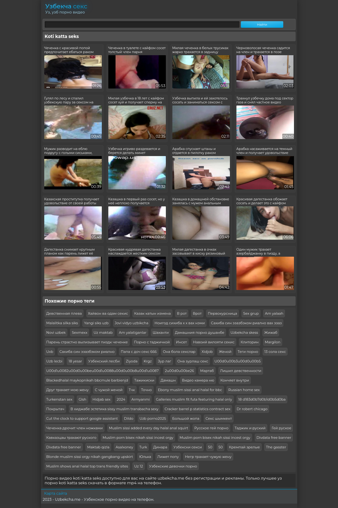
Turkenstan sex (59, 399)
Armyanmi (140, 399)
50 (210, 447)
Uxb (49, 351)
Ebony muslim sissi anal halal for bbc (190, 390)
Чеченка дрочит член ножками (74, 428)
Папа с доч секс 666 (139, 351)
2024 (121, 399)
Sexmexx (79, 332)
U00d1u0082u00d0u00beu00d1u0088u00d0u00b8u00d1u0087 (102, 370)
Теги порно (248, 351)
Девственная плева (64, 313)
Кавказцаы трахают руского (71, 437)
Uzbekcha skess (244, 332)
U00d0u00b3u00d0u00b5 (238, 361)
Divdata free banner (273, 437)
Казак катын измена (152, 313)
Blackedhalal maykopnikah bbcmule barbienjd (87, 380)
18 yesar (75, 361)
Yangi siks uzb (96, 323)
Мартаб (207, 370)
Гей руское (281, 428)
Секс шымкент (218, 418)
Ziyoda (131, 361)
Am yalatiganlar (132, 332)
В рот (182, 313)
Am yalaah (274, 313)
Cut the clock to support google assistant (82, 418)
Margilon (272, 342)
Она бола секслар (179, 351)
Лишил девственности (240, 370)
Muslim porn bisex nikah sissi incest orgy (137, 437)
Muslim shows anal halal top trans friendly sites (87, 466)
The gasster (276, 447)
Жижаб (270, 332)
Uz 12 (138, 466)
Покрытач (55, 409)
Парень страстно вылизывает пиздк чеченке (87, 342)
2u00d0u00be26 (179, 370)
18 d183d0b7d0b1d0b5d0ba (262, 399)
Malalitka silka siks (62, 323)
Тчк (132, 390)
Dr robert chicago (252, 409)
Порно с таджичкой (152, 342)
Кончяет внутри (234, 380)
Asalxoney (124, 447)
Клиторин (250, 342)
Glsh (82, 399)
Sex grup (251, 313)
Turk (143, 447)
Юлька (145, 456)
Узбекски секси (187, 447)
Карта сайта (55, 493)
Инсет (181, 342)
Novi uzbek (56, 332)
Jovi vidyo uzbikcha (131, 323)
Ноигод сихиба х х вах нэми (179, 323)
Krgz (148, 361)
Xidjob (207, 351)
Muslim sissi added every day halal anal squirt (148, 428)
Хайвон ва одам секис (108, 313)
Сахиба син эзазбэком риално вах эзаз (246, 323)
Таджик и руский (250, 428)
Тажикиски (144, 380)
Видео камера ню (198, 380)
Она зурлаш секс (192, 361)
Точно (146, 390)
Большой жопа (185, 418)
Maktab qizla (98, 447)
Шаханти (161, 332)
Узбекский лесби (104, 361)
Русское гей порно (211, 428)
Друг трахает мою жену (67, 390)
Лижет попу (168, 456)
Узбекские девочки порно (173, 466)
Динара (160, 447)
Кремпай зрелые (244, 447)
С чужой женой (109, 390)
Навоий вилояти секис (214, 342)
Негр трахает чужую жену (208, 456)
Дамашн (168, 380)
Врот (197, 313)
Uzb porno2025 (153, 418)
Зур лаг (164, 361)
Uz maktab (103, 332)
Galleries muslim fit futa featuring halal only (194, 399)
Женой (225, 351)
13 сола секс (275, 351)
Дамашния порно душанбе (199, 332)
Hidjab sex (101, 399)
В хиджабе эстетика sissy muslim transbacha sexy (115, 409)
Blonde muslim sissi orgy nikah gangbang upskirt (89, 456)
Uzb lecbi (54, 361)
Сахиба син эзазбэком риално (87, 351)
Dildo (128, 418)
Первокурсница (222, 313)
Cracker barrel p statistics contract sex (198, 409)
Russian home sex (244, 390)
